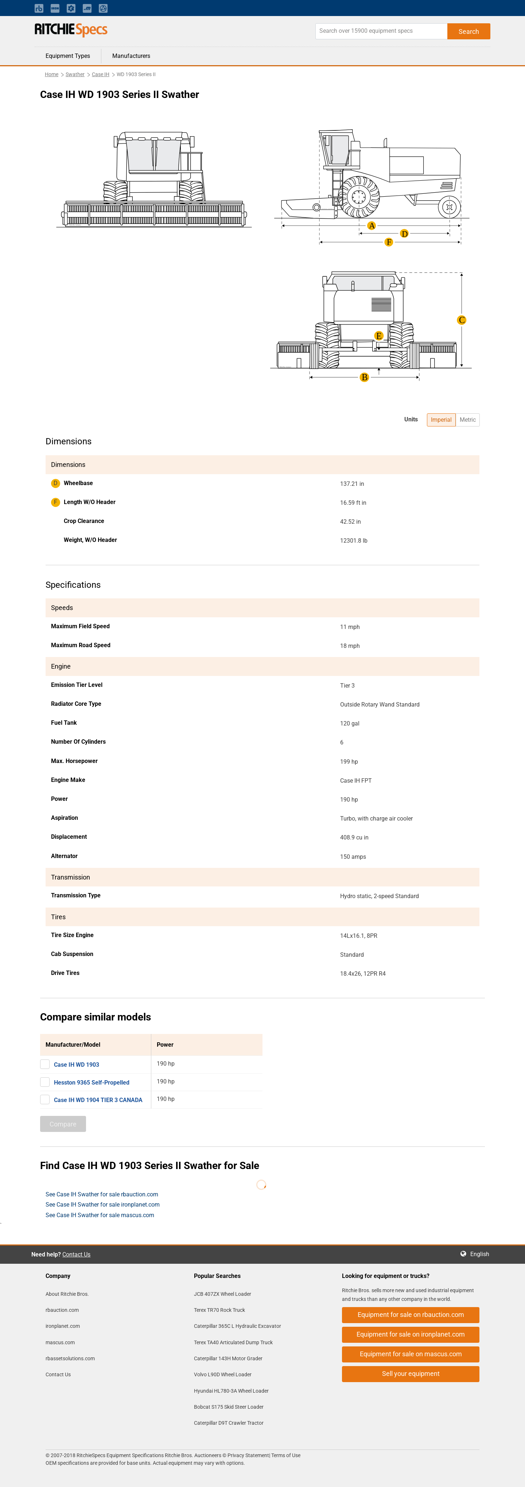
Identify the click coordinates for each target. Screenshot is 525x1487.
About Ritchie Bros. (67, 1294)
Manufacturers (131, 55)
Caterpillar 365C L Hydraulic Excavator (237, 1326)
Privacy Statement (248, 1455)
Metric (468, 419)
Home (51, 74)
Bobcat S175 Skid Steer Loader (229, 1407)
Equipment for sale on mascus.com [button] (411, 1354)
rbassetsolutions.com (70, 1358)
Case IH (100, 74)
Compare (63, 1124)
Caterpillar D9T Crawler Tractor (229, 1423)
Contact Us (76, 1254)
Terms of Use (285, 1455)
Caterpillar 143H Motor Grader (228, 1358)
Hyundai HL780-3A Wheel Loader (231, 1391)
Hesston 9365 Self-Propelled (91, 1082)
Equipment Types (68, 55)
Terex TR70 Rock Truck (219, 1310)
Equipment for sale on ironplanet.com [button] (411, 1334)
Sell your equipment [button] (411, 1373)
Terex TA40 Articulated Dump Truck (233, 1342)
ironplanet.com (63, 1326)
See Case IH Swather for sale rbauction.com (102, 1194)
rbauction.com (62, 1310)
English (482, 1254)
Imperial (441, 419)
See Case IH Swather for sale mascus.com (100, 1215)
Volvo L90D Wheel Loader (223, 1374)
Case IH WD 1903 (76, 1064)
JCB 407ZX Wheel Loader (222, 1294)
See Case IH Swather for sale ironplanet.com (103, 1204)
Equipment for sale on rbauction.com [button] (411, 1314)
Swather (75, 74)
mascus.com (60, 1342)
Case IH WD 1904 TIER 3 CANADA (98, 1100)
